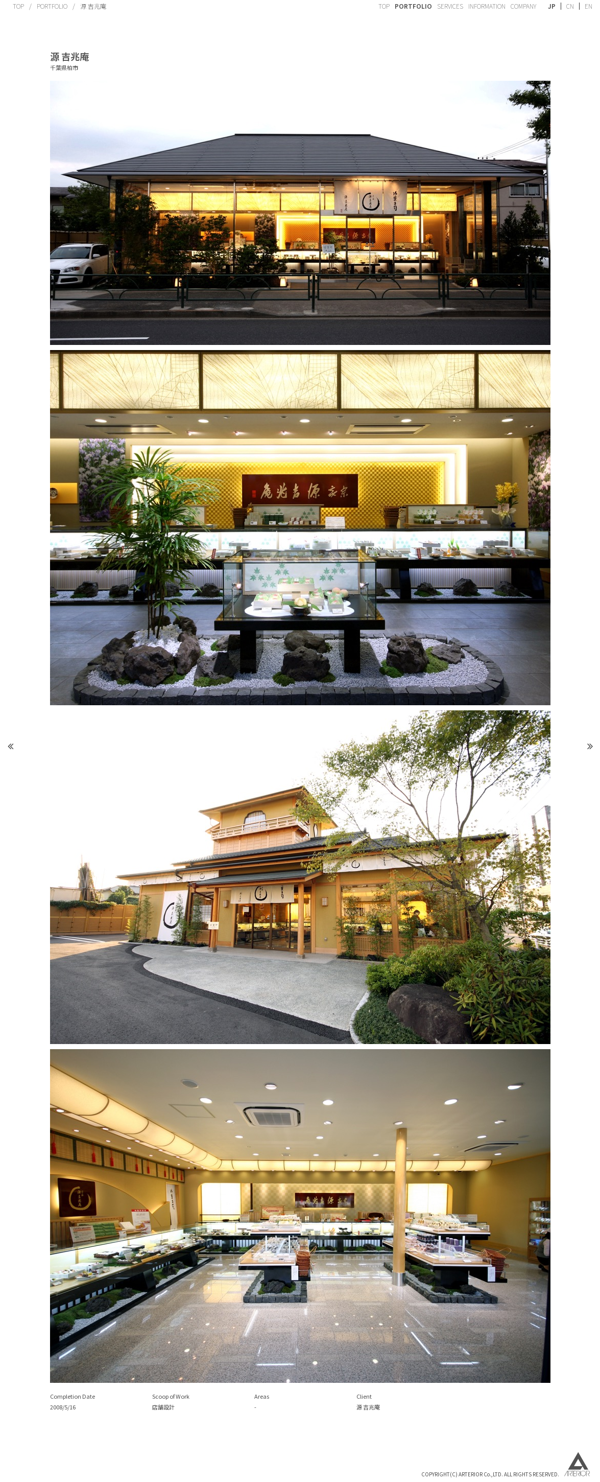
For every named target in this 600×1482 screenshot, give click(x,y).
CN (570, 6)
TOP (18, 6)
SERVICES (450, 6)
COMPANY (523, 6)
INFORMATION (487, 6)
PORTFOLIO (52, 6)
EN (588, 6)
